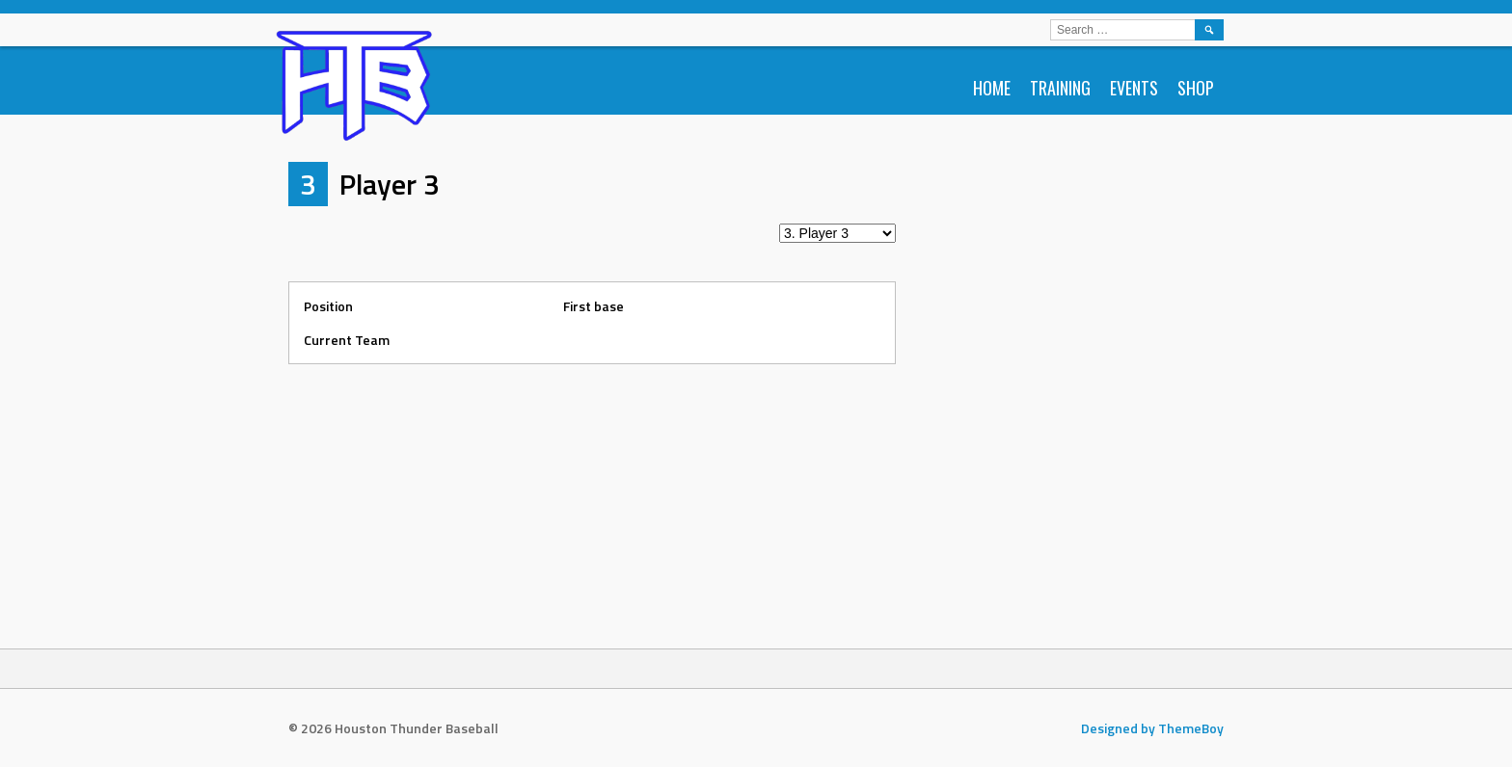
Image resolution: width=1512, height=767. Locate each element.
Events (1134, 87)
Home (992, 87)
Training (1060, 87)
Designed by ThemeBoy (1152, 728)
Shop (1195, 87)
